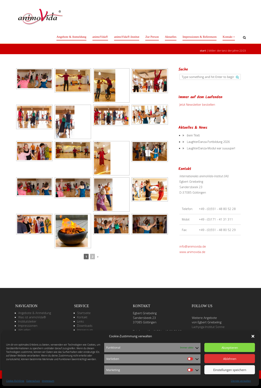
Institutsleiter (27, 321)
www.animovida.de (192, 252)
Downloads (84, 326)
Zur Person (152, 36)
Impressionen (27, 326)
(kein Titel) (193, 135)
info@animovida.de (192, 246)
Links (80, 321)
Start (203, 50)
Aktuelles (171, 36)
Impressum (48, 381)
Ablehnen (229, 359)
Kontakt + (229, 36)
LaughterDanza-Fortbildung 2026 (208, 142)
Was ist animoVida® (32, 317)
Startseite (84, 313)
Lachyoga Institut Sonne (208, 327)
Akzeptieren (230, 348)
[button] (253, 336)
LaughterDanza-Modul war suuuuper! (211, 148)
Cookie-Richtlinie (15, 381)
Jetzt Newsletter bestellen (197, 104)
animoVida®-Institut (126, 36)
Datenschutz (33, 381)
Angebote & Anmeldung (71, 36)
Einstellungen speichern (229, 370)
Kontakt (82, 317)
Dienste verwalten (241, 381)
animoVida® (100, 36)
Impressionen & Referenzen (199, 36)
